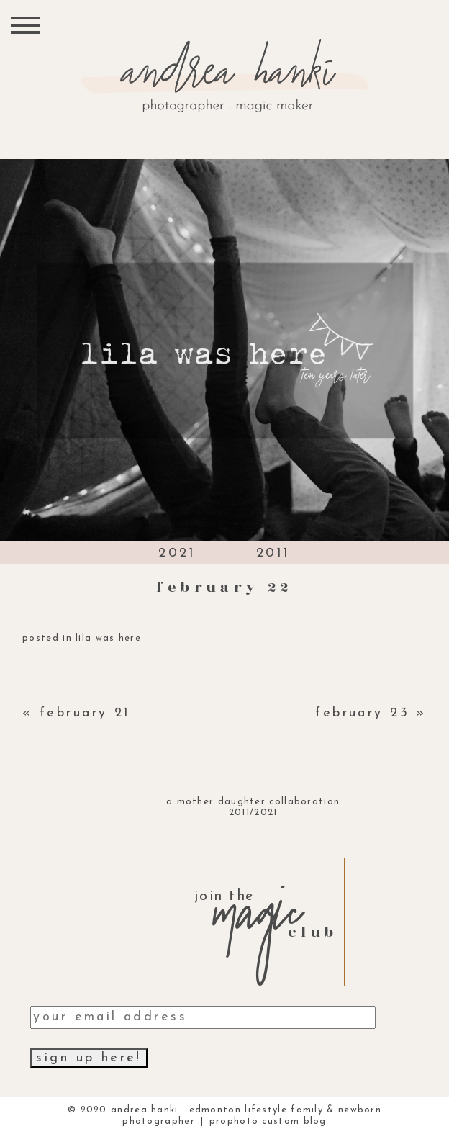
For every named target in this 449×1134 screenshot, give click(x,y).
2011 (273, 553)
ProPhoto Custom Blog (268, 1121)
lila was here (108, 638)
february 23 (362, 713)
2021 (177, 553)
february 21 (85, 713)
